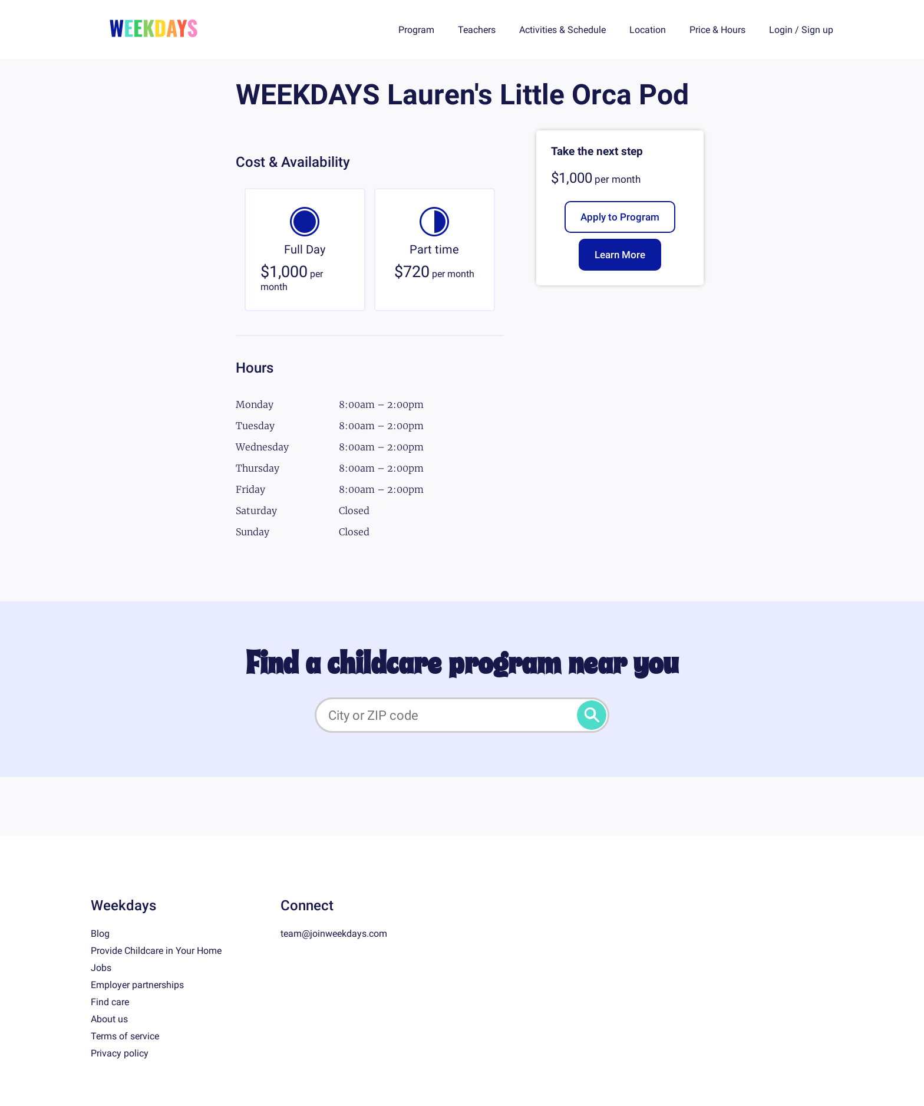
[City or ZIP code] (462, 715)
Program (416, 29)
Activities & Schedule (562, 29)
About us (109, 1019)
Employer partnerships (137, 984)
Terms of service (125, 1036)
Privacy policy (119, 1053)
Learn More (620, 255)
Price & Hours (717, 29)
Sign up (817, 29)
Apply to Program (619, 217)
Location (647, 29)
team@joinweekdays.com (333, 933)
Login (781, 29)
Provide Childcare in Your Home (156, 950)
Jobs (101, 967)
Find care (110, 1002)
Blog (100, 933)
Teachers (477, 29)
